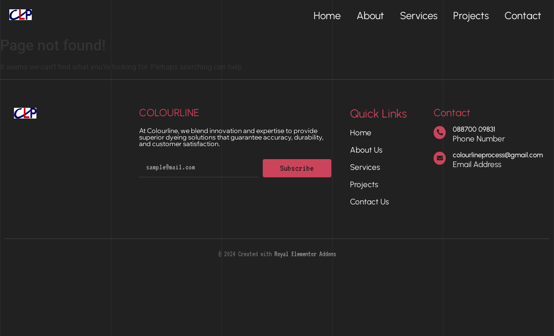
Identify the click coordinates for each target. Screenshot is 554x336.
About (370, 16)
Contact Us (369, 201)
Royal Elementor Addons (305, 254)
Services (418, 16)
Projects (471, 16)
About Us (366, 149)
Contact (523, 16)
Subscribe (297, 168)
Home (327, 16)
